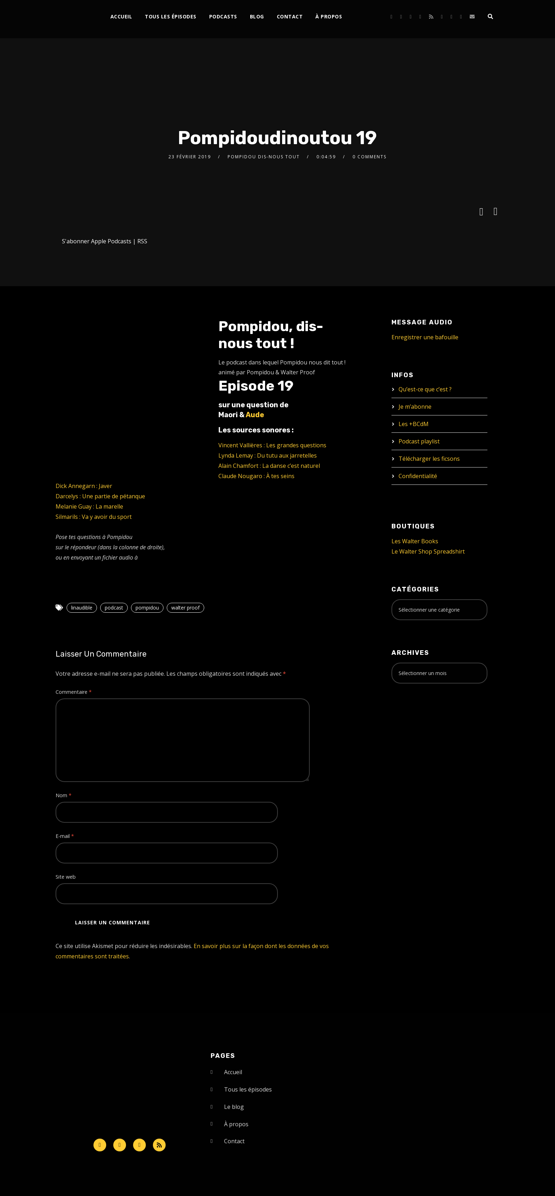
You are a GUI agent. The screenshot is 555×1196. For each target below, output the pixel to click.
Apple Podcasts (111, 241)
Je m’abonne (415, 406)
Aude (255, 414)
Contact (290, 16)
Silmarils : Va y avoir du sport (94, 517)
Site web (66, 876)
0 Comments (370, 157)
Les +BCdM (414, 424)
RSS (142, 241)
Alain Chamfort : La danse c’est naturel (269, 466)
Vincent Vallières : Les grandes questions (272, 445)
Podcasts (223, 16)
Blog (257, 16)
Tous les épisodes (170, 16)
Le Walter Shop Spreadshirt (428, 551)
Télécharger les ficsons (429, 459)
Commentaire (74, 691)
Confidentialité (418, 476)
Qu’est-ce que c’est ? (425, 389)
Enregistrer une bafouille (424, 337)
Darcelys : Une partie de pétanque (100, 496)
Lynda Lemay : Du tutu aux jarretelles (267, 455)
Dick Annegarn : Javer (84, 486)
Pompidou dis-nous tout (264, 157)
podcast (114, 607)
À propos (328, 16)
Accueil (121, 16)
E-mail (65, 836)
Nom (63, 795)
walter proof (185, 607)
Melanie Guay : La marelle (89, 506)
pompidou (147, 607)
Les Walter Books (414, 541)
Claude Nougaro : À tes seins (256, 476)
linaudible (81, 607)
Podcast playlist (419, 441)
